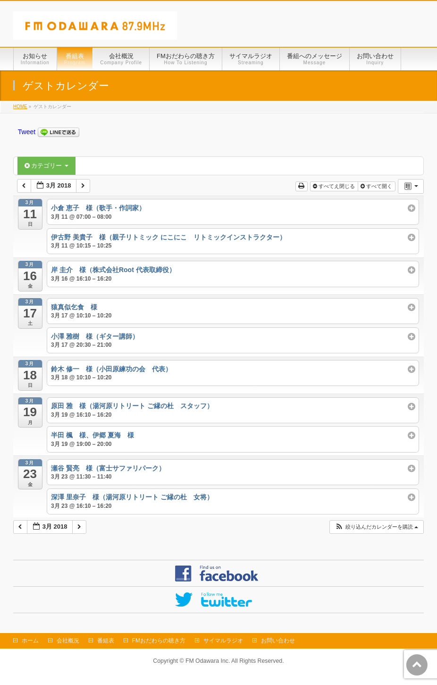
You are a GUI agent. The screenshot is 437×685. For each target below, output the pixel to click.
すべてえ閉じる (334, 186)
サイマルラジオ (223, 640)
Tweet (26, 132)
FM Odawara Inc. (207, 661)
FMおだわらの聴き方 (158, 640)
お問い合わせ (278, 640)
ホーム (30, 640)
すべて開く (377, 186)
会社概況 (68, 640)
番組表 (105, 640)
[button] (376, 527)
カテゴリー (46, 165)
